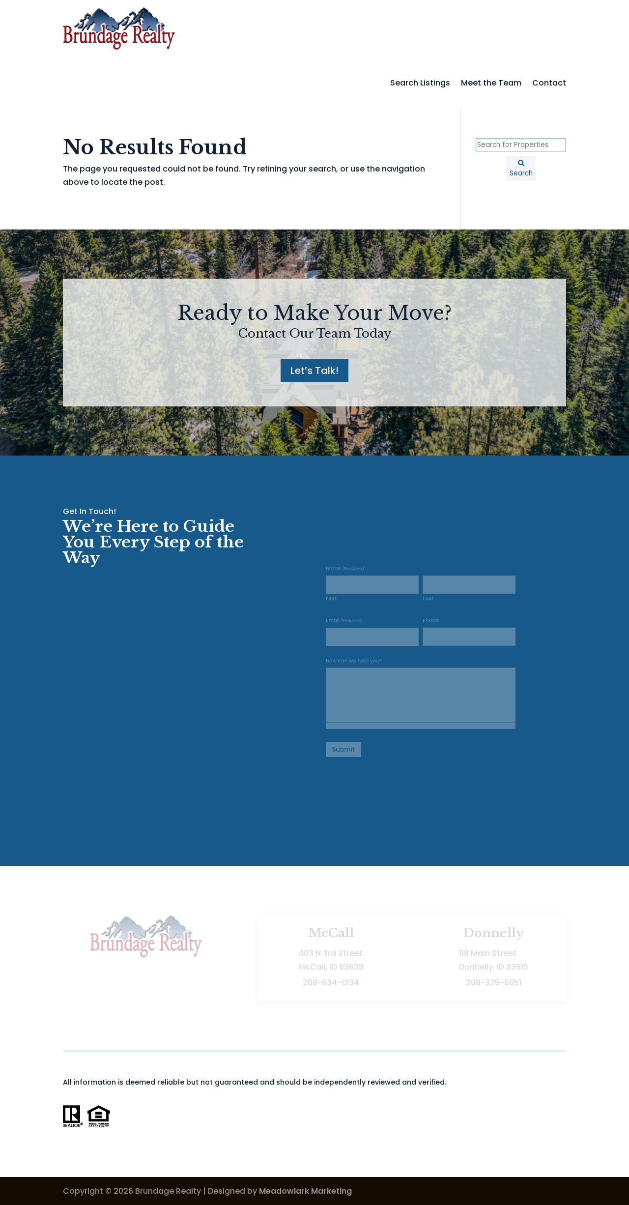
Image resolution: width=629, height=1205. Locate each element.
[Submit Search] (521, 168)
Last (427, 606)
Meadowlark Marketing (305, 1191)
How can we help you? (361, 661)
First (342, 606)
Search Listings (420, 82)
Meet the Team (491, 82)
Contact (549, 82)
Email (353, 626)
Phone (429, 625)
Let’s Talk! (314, 370)
